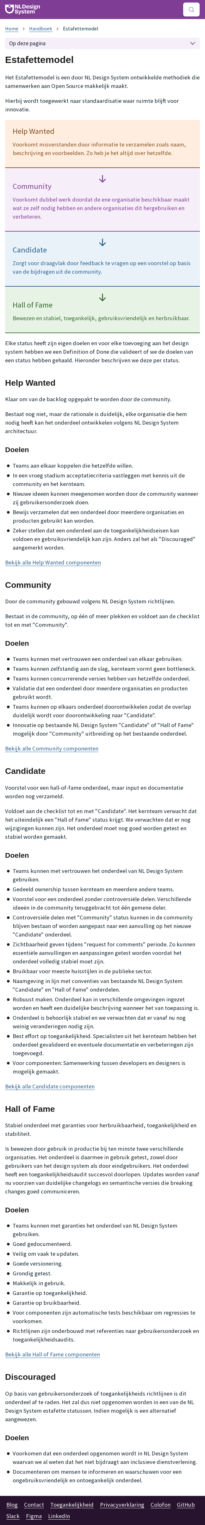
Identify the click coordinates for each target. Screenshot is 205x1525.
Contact (34, 1504)
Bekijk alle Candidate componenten (50, 1086)
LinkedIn (59, 1516)
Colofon (161, 1504)
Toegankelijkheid (72, 1504)
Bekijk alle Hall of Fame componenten (52, 1354)
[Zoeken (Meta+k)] (191, 9)
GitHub (186, 1504)
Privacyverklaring (122, 1504)
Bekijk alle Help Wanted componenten (53, 562)
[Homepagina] (11, 28)
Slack (13, 1516)
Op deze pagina (27, 43)
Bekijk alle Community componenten (51, 748)
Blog (12, 1504)
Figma (34, 1516)
